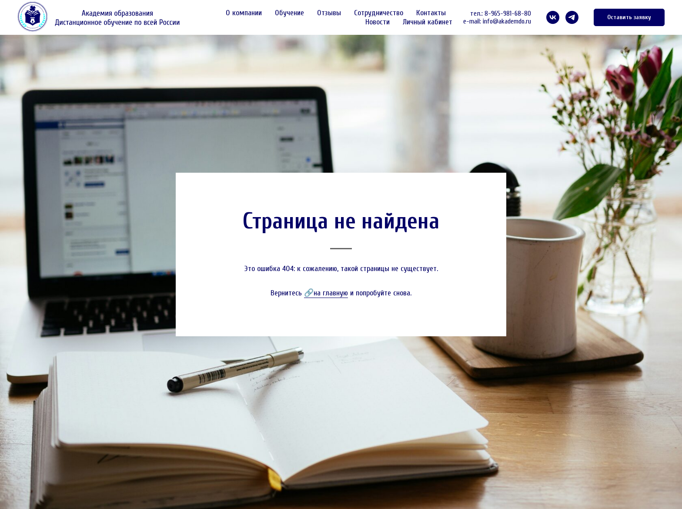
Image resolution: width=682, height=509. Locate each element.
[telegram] (571, 17)
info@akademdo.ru (507, 21)
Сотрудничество (378, 12)
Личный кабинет (427, 22)
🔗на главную (326, 293)
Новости (377, 22)
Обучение (289, 12)
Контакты (431, 12)
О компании (244, 12)
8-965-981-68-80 (508, 13)
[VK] (552, 17)
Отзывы (329, 12)
